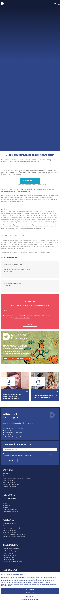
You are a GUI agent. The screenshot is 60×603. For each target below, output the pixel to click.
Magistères (6, 538)
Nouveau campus (8, 508)
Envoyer (30, 357)
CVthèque (6, 559)
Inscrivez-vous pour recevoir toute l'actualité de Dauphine (30, 338)
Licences (5, 533)
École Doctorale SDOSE (10, 561)
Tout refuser (30, 593)
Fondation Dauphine (9, 519)
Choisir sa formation (9, 531)
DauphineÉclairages (10, 448)
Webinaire (7, 318)
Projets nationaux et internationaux (14, 567)
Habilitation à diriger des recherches (14, 569)
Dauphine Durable (8, 513)
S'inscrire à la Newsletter (17, 477)
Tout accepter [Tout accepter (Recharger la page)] (30, 589)
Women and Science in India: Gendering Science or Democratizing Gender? (13, 429)
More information (10, 290)
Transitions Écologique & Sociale (15, 470)
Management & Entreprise (13, 465)
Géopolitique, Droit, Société (14, 461)
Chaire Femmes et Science (13, 316)
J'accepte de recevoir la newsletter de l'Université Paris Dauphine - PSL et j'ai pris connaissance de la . (28, 487)
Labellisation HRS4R (9, 565)
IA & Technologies (11, 467)
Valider (10, 493)
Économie (8, 463)
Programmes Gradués (10, 542)
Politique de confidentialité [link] (30, 599)
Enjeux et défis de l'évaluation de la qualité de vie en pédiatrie (45, 429)
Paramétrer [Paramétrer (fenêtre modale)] (30, 596)
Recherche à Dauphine (10, 556)
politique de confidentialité (22, 350)
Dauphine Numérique (9, 515)
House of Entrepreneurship (11, 517)
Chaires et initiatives (9, 563)
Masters (5, 536)
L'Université (6, 506)
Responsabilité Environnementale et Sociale (17, 511)
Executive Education (9, 544)
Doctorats (6, 540)
